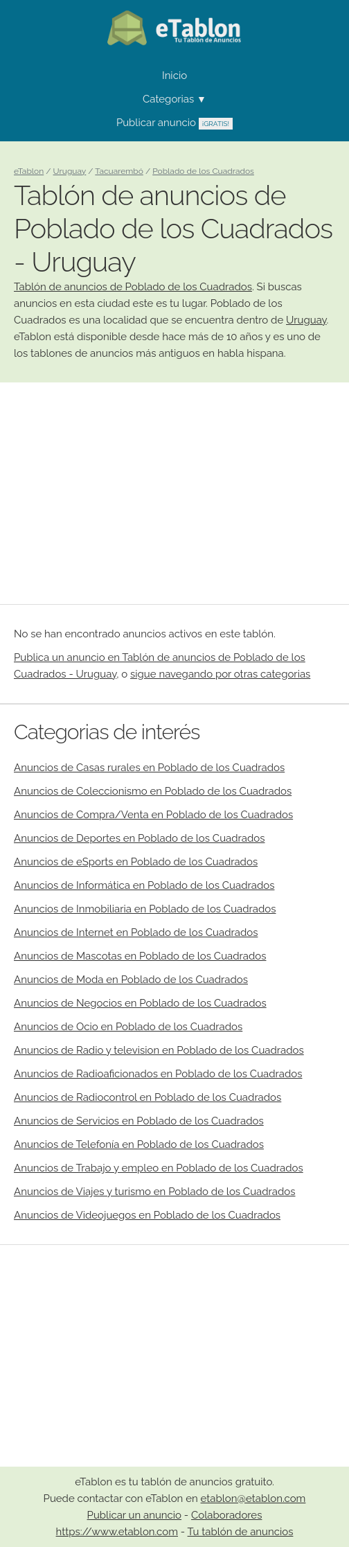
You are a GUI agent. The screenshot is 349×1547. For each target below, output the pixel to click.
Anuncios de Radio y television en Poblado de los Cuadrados (159, 1050)
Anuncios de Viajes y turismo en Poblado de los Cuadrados (155, 1191)
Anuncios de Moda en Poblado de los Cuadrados (131, 979)
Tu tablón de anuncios (241, 1532)
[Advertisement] (174, 493)
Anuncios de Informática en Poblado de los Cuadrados (144, 885)
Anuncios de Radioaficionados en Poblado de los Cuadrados (158, 1074)
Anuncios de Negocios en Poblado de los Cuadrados (140, 1003)
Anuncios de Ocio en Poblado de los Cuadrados (128, 1026)
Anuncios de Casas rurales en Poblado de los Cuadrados (149, 767)
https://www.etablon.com (117, 1532)
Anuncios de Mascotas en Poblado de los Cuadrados (140, 956)
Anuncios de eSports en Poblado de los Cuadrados (136, 862)
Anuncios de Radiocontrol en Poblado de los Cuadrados (147, 1097)
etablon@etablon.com (253, 1498)
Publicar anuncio (174, 122)
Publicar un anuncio (134, 1515)
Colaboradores (226, 1515)
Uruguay (306, 320)
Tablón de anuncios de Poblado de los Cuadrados (133, 287)
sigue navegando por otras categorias (220, 674)
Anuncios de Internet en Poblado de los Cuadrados (136, 932)
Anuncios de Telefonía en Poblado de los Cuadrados (139, 1144)
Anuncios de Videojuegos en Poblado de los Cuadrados (147, 1215)
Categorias (174, 99)
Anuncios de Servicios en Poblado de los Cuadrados (139, 1121)
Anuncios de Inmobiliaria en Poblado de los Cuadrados (145, 909)
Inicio (174, 75)
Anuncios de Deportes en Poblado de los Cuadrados (139, 838)
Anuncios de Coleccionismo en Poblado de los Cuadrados (153, 791)
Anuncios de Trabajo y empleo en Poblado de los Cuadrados (158, 1168)
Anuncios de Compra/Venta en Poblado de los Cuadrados (153, 814)
